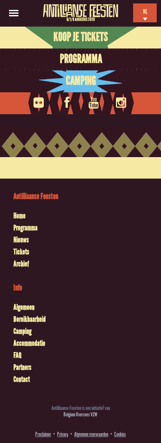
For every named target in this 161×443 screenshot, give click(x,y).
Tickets (21, 252)
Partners (22, 367)
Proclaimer (43, 434)
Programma (81, 59)
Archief (21, 264)
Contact (21, 379)
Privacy (62, 434)
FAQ (17, 355)
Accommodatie (29, 343)
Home (19, 216)
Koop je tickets (80, 37)
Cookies (120, 434)
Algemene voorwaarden (91, 434)
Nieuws (21, 240)
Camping (81, 81)
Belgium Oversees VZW (80, 414)
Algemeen (23, 307)
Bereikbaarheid (29, 319)
